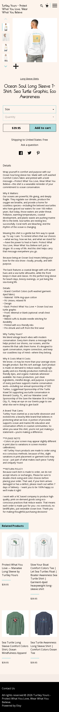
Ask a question (29, 145)
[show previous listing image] (5, 19)
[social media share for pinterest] (38, 153)
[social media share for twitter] (29, 153)
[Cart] (46, 6)
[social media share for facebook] (21, 153)
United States (34, 139)
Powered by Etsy (11, 705)
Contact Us (8, 688)
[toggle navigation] (54, 5)
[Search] (41, 6)
